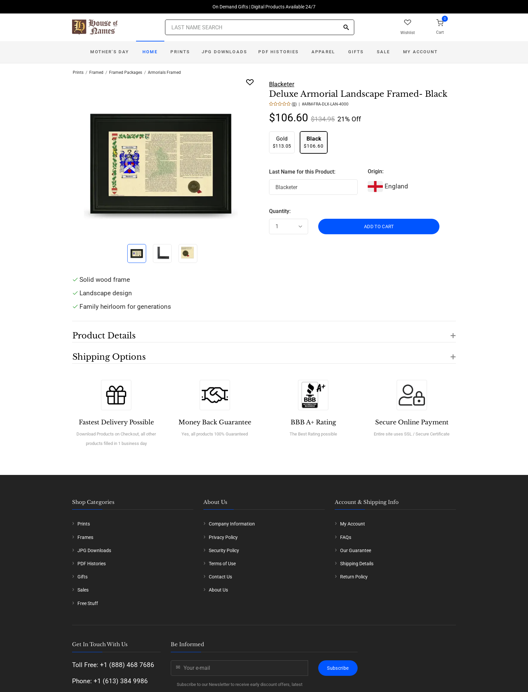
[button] (264, 331)
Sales (83, 590)
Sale (383, 51)
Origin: (376, 171)
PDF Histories (278, 51)
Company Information (232, 523)
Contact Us (220, 576)
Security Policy (224, 550)
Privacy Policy (223, 537)
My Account (420, 51)
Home (150, 51)
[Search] (346, 27)
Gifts (356, 51)
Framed (96, 72)
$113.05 (282, 142)
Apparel (323, 51)
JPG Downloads (224, 51)
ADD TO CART (379, 226)
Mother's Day (109, 51)
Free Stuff (87, 603)
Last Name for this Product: (302, 172)
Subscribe (338, 668)
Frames (85, 537)
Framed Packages (125, 72)
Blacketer (281, 84)
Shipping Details (356, 563)
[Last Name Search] (259, 27)
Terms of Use (222, 563)
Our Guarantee (355, 550)
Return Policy (354, 576)
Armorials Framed (164, 72)
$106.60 (314, 142)
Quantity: (280, 211)
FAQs (345, 537)
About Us (218, 590)
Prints (180, 51)
